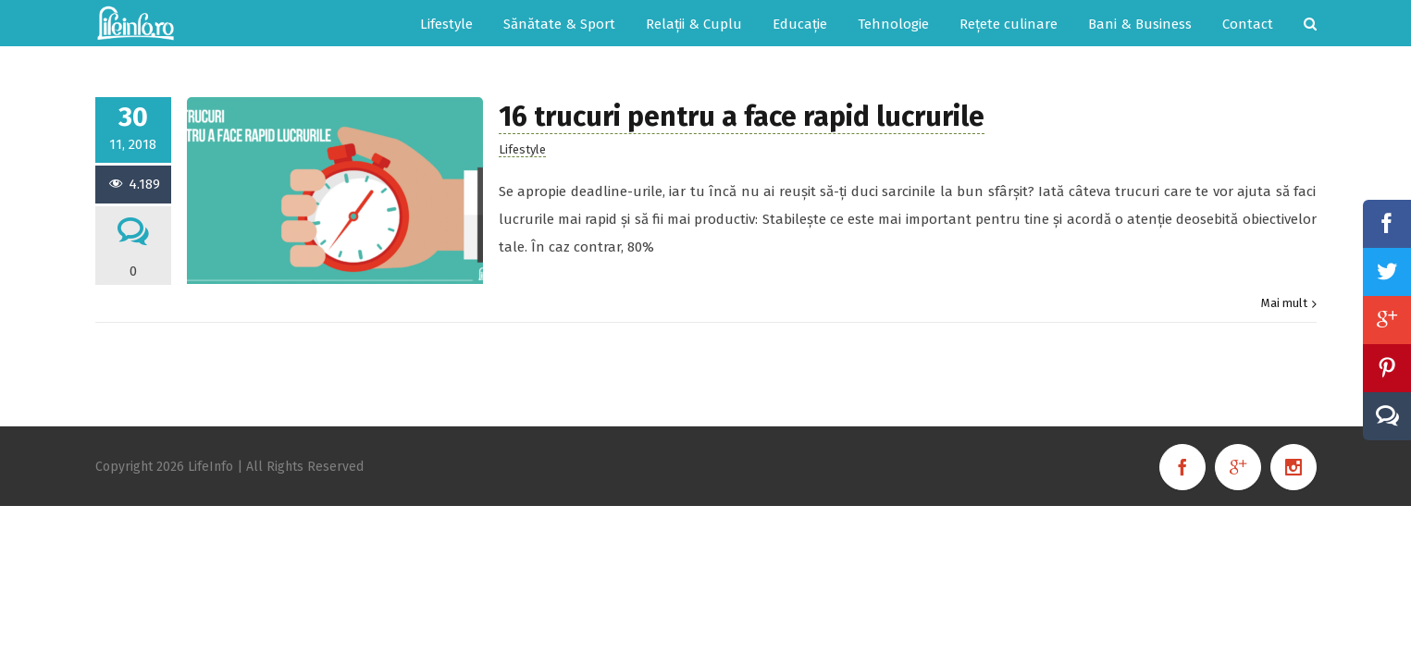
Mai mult (1284, 303)
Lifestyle (522, 149)
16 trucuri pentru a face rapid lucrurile (741, 116)
